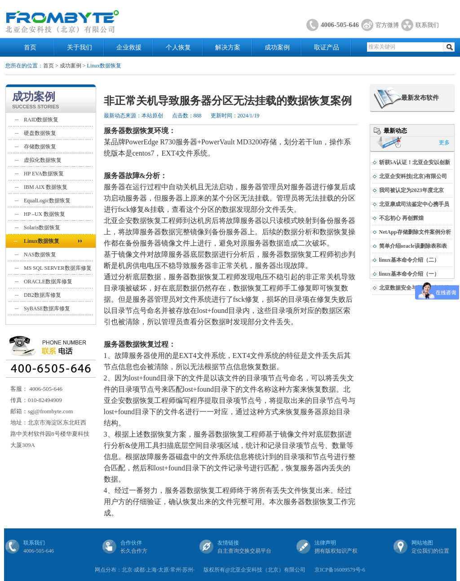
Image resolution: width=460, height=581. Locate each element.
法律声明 (325, 543)
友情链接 (228, 543)
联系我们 (427, 25)
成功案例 (277, 47)
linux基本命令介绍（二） (409, 260)
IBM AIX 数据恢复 (45, 187)
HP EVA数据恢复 (44, 173)
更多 (444, 142)
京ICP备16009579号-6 (339, 570)
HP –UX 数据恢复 (44, 214)
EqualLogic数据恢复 (47, 200)
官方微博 (387, 25)
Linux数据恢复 (41, 241)
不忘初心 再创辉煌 (401, 218)
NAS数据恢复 (40, 254)
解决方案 (227, 47)
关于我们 (79, 47)
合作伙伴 (131, 543)
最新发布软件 (420, 97)
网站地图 (422, 543)
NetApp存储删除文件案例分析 (415, 232)
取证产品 (326, 47)
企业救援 (129, 47)
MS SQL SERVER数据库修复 (58, 268)
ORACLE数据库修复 (48, 281)
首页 (30, 47)
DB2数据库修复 (42, 295)
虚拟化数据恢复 (43, 160)
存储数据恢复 (40, 146)
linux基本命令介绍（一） (409, 274)
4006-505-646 (340, 24)
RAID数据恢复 (41, 119)
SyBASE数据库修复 (47, 308)
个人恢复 (178, 47)
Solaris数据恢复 (42, 227)
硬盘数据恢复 (40, 133)
